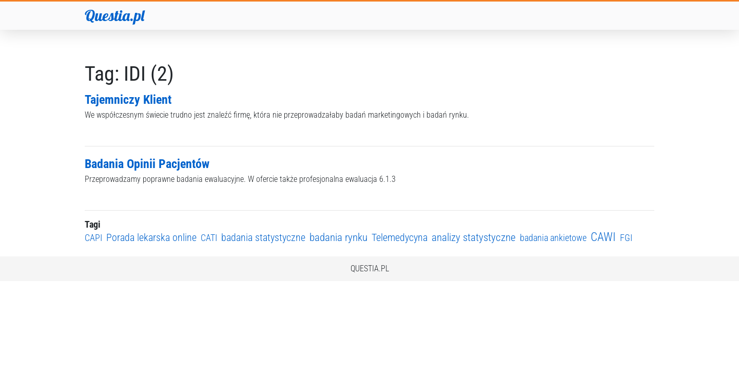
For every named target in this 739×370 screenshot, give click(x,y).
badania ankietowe (553, 237)
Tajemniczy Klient (128, 99)
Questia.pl (114, 15)
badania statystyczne (263, 238)
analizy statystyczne (474, 237)
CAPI (93, 237)
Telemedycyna (399, 238)
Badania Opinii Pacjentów (147, 164)
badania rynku (338, 237)
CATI (209, 237)
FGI (626, 237)
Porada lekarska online (151, 238)
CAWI (603, 237)
